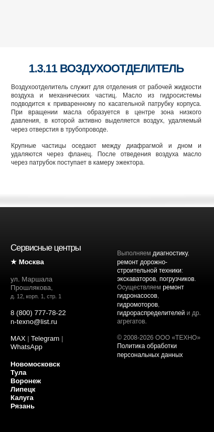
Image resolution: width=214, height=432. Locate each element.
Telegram (45, 338)
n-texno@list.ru (33, 322)
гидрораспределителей (151, 313)
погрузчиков (177, 279)
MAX (18, 338)
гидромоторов (137, 304)
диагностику (170, 253)
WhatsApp (26, 347)
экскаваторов (136, 279)
